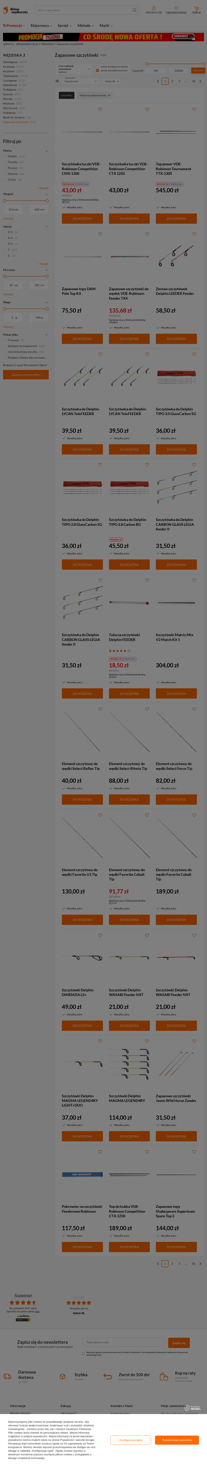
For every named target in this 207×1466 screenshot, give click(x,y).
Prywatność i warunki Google (77, 1439)
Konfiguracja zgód (130, 1440)
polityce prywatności (35, 1436)
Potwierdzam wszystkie (177, 1440)
